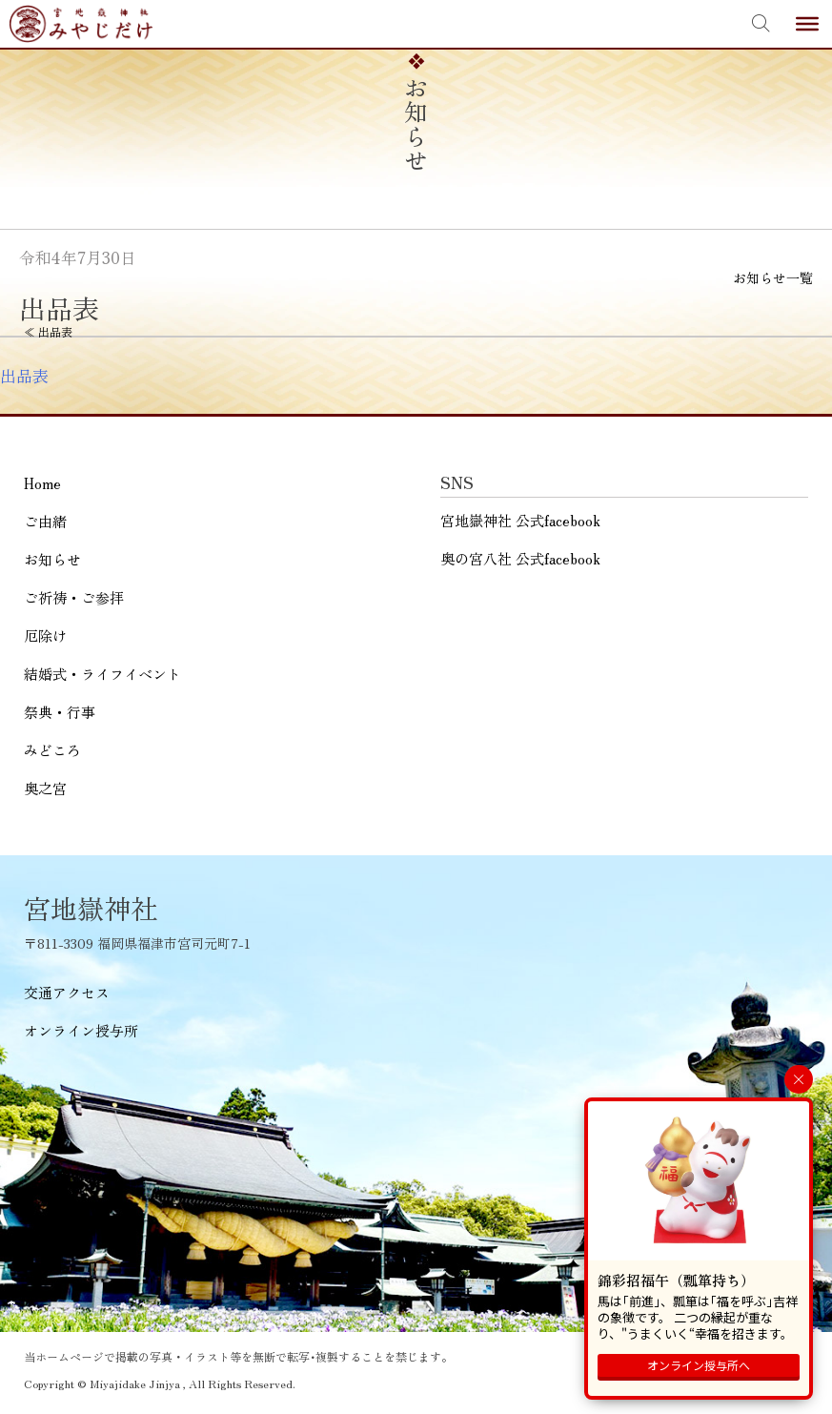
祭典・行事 (59, 712)
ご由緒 (45, 521)
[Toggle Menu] (807, 24)
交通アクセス (67, 992)
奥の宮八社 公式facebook (520, 558)
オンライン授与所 (81, 1030)
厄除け (45, 635)
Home (42, 483)
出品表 (24, 375)
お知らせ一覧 (773, 277)
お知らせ (52, 559)
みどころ (52, 750)
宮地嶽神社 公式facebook (520, 520)
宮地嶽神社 (81, 24)
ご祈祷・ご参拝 (74, 597)
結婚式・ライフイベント (102, 674)
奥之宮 (45, 788)
